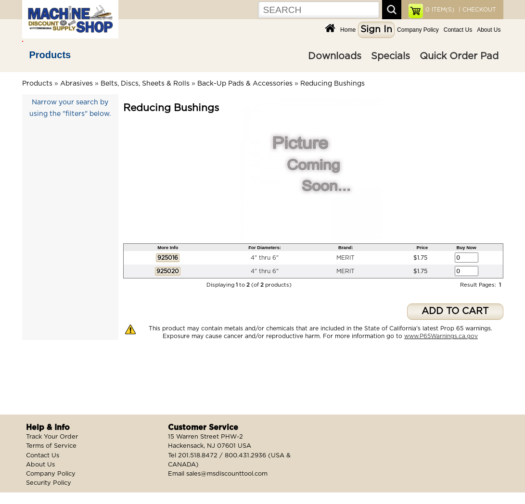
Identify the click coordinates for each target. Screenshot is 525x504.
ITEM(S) (439, 10)
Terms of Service (51, 446)
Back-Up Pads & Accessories (245, 83)
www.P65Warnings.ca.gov (441, 336)
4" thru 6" (265, 258)
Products (50, 55)
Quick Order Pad (459, 56)
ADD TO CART (455, 311)
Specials (390, 56)
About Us (488, 29)
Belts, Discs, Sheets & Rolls (145, 83)
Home (348, 29)
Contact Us (458, 29)
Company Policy (418, 29)
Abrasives (76, 83)
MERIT (345, 258)
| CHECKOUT (476, 10)
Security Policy (48, 483)
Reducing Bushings (332, 83)
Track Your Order (52, 437)
